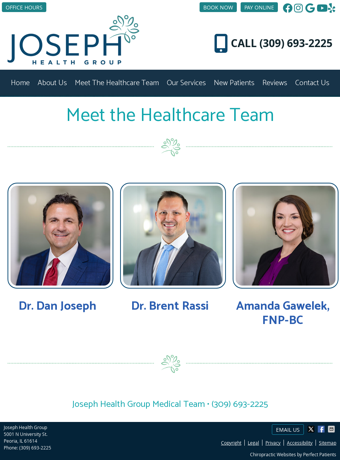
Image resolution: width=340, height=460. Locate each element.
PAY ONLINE (259, 7)
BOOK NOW (218, 7)
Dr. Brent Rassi (170, 306)
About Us (52, 83)
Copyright (231, 443)
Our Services (186, 83)
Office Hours (24, 7)
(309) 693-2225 (35, 448)
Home (20, 83)
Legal (253, 443)
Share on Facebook (322, 429)
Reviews (274, 83)
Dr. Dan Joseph (57, 306)
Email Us (288, 429)
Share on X (312, 429)
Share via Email (332, 429)
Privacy (273, 443)
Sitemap (327, 443)
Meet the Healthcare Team (117, 83)
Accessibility (300, 443)
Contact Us (312, 83)
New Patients (234, 83)
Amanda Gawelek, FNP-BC (282, 313)
